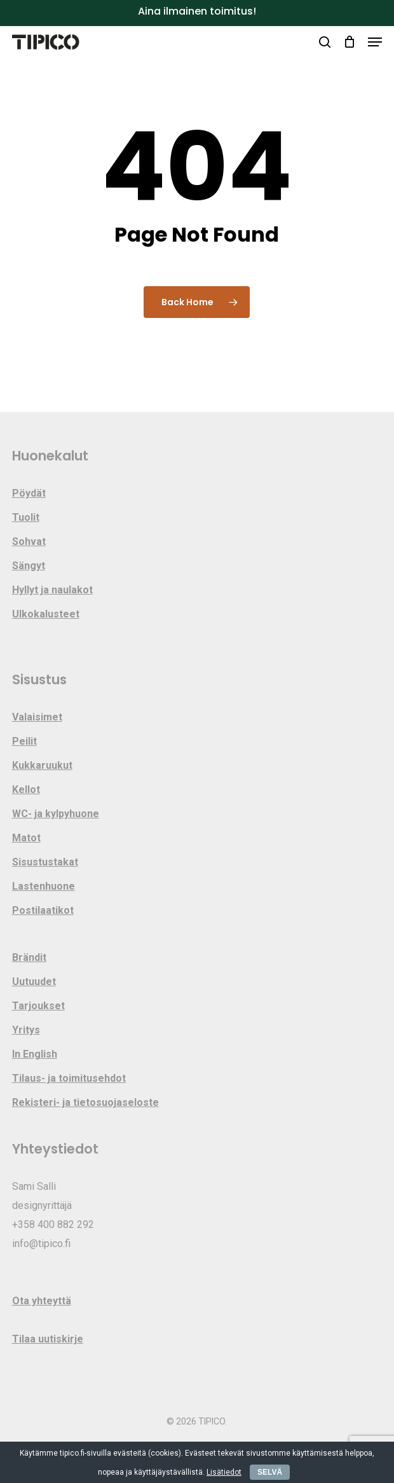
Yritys (26, 1030)
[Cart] (349, 42)
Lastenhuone (43, 886)
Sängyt (28, 566)
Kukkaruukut (42, 765)
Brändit (29, 957)
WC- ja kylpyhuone (55, 814)
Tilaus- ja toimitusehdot (69, 1078)
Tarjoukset (38, 1006)
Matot (26, 838)
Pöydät (29, 493)
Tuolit (25, 517)
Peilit (24, 741)
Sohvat (29, 541)
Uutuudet (34, 982)
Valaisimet (37, 717)
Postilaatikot (43, 910)
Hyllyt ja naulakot (52, 590)
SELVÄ (269, 1472)
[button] (375, 42)
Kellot (26, 789)
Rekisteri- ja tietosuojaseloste (85, 1102)
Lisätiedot (224, 1472)
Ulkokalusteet (45, 614)
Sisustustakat (45, 862)
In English (34, 1054)
